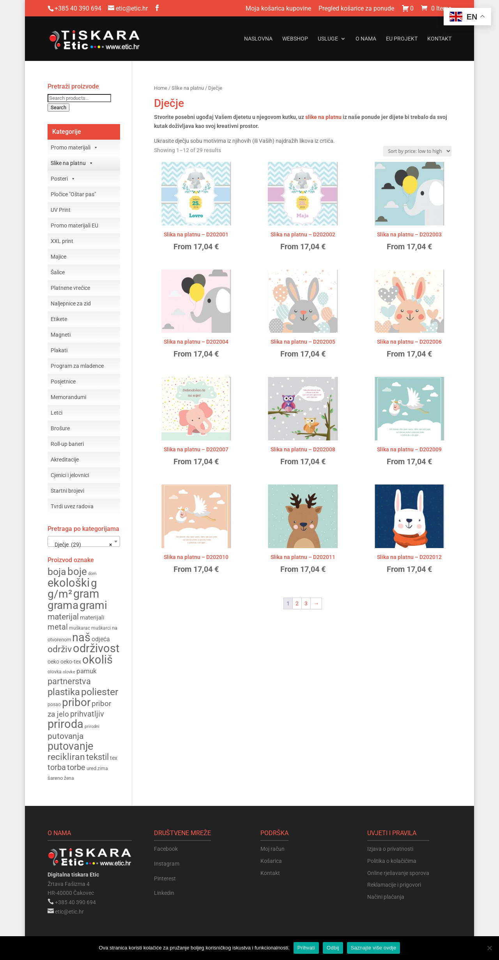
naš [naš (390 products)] (81, 637)
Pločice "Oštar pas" (73, 194)
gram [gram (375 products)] (86, 593)
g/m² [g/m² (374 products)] (60, 593)
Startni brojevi (67, 491)
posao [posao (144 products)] (54, 704)
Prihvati (306, 948)
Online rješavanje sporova (398, 873)
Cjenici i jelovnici (70, 475)
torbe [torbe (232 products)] (76, 767)
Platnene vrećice (70, 288)
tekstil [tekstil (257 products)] (97, 757)
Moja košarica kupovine (278, 8)
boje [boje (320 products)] (77, 571)
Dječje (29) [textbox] (81, 544)
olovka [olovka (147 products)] (55, 671)
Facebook (166, 849)
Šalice (58, 272)
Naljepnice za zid (71, 303)
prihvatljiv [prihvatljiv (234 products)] (87, 714)
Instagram (166, 864)
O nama (366, 39)
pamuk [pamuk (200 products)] (86, 671)
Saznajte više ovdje (373, 948)
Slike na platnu (188, 88)
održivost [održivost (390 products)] (96, 648)
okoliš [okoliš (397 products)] (97, 659)
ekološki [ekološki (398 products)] (69, 582)
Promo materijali (74, 147)
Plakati (59, 350)
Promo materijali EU (74, 225)
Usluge (328, 39)
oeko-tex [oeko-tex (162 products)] (70, 661)
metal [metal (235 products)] (58, 627)
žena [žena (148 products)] (69, 778)
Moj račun (272, 849)
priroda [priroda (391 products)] (65, 724)
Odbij (333, 948)
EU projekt (402, 39)
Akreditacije (65, 459)
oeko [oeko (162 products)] (53, 661)
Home (160, 88)
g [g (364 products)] (94, 583)
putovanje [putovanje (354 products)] (70, 746)
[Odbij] (489, 948)
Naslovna (258, 39)
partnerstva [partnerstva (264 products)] (69, 681)
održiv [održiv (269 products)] (60, 649)
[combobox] (84, 541)
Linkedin (164, 893)
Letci (56, 413)
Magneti (61, 335)
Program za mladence (77, 366)
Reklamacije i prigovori (394, 885)
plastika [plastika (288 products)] (64, 692)
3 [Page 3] (306, 603)
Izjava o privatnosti (390, 849)
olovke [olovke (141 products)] (69, 671)
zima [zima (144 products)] (102, 768)
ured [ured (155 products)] (91, 768)
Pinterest (165, 878)
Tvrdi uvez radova (72, 506)
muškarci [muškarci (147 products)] (101, 628)
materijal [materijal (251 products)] (63, 616)
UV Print (61, 210)
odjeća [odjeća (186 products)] (101, 639)
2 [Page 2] (297, 603)
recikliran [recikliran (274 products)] (66, 757)
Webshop (295, 39)
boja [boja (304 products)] (57, 571)
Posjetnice (63, 381)
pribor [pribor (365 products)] (76, 702)
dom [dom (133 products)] (92, 573)
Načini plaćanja (385, 897)
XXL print (62, 241)
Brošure (60, 428)
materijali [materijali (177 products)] (92, 617)
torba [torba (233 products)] (57, 767)
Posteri (63, 178)
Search (58, 107)
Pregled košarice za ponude (356, 8)
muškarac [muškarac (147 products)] (79, 628)
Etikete (59, 319)
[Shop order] (417, 151)
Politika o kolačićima (391, 861)
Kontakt (439, 39)
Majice (58, 257)
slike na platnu (323, 117)
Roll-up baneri (67, 444)
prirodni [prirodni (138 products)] (92, 726)
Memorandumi (68, 397)
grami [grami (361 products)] (93, 605)
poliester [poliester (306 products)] (99, 691)
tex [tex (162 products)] (113, 758)
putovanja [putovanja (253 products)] (65, 736)
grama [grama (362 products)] (63, 605)
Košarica (271, 861)
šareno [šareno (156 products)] (55, 778)
